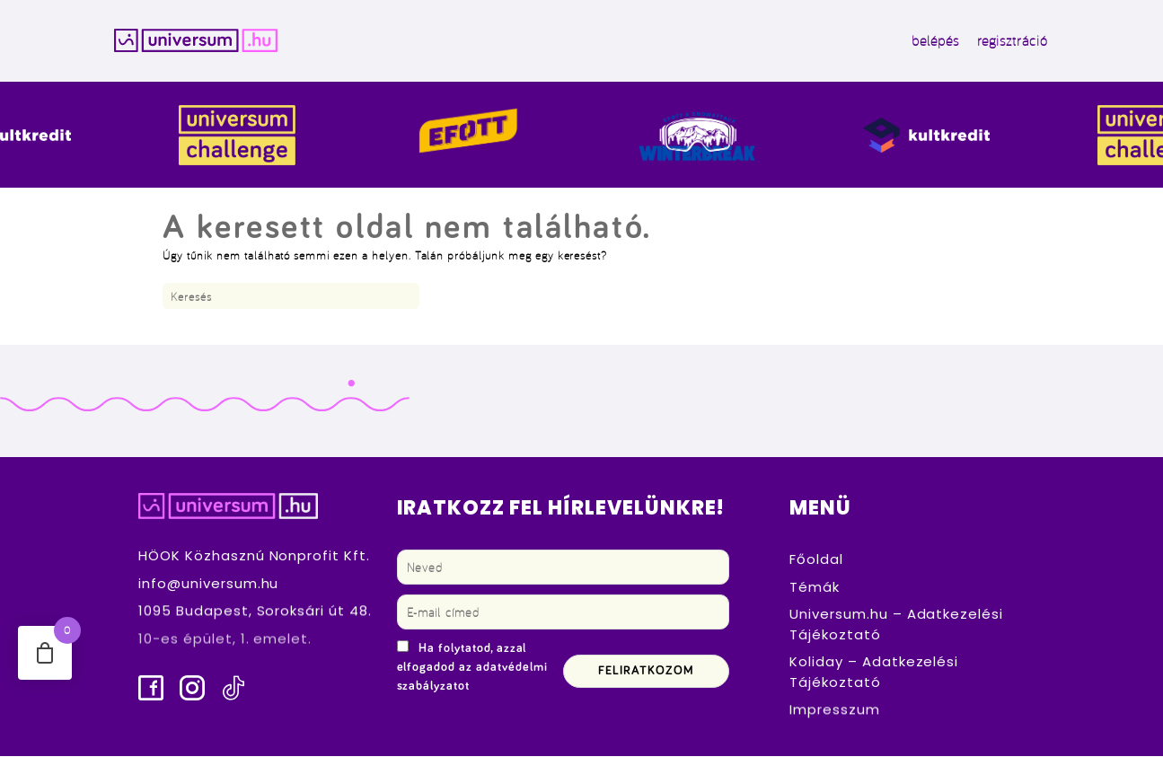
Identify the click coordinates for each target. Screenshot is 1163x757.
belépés (930, 41)
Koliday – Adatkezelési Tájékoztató (873, 672)
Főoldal (816, 559)
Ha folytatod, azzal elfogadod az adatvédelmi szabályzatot (472, 668)
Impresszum (834, 710)
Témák (814, 587)
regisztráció (1007, 41)
